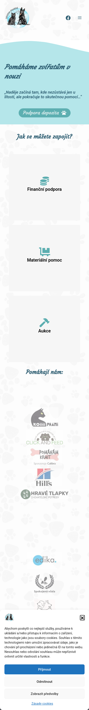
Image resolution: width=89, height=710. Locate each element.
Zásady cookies (42, 703)
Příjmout (44, 669)
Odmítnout (44, 682)
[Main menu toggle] (80, 18)
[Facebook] (68, 17)
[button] (82, 617)
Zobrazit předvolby (44, 694)
